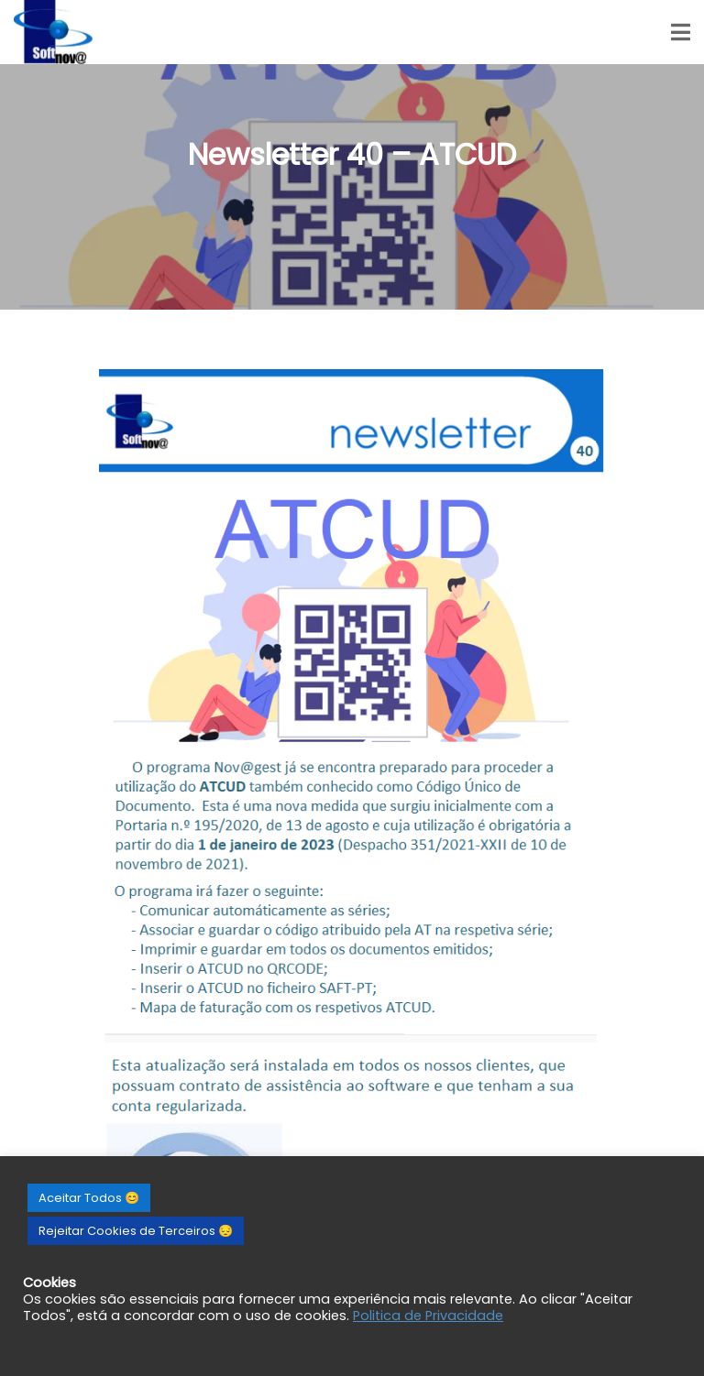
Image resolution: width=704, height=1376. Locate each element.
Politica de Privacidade (428, 1315)
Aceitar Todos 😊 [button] (88, 1198)
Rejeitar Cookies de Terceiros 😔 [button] (135, 1230)
